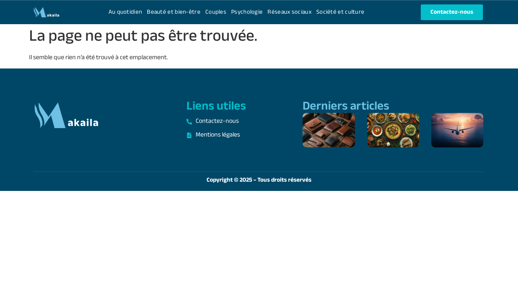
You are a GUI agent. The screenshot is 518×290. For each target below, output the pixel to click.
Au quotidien (125, 12)
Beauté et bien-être (174, 12)
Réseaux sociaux (289, 12)
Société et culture (340, 12)
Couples (215, 12)
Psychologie (247, 12)
